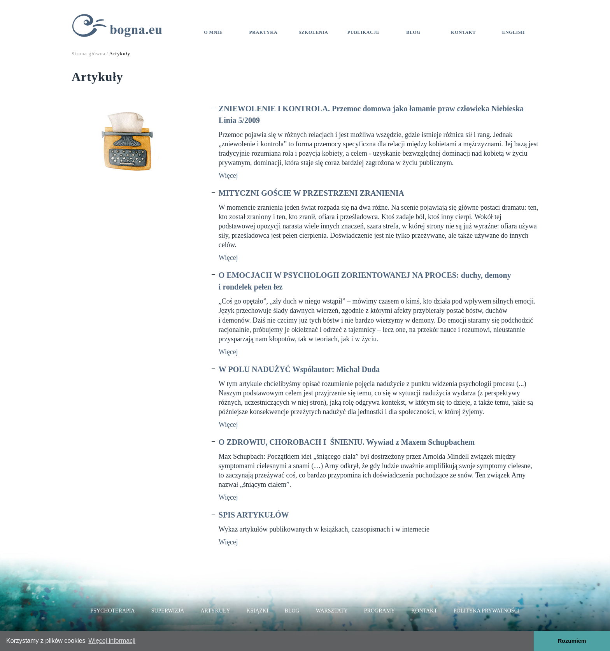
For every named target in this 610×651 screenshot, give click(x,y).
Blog (413, 32)
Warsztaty (332, 611)
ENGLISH (513, 32)
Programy (379, 611)
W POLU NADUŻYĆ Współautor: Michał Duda (299, 369)
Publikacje (363, 32)
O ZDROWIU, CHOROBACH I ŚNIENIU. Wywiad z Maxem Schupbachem (347, 442)
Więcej (228, 175)
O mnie (213, 32)
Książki (257, 611)
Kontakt (463, 32)
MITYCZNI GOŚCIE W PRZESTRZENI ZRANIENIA (311, 193)
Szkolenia (313, 32)
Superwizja (167, 611)
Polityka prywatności (487, 611)
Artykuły (215, 611)
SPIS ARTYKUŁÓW (254, 515)
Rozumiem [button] (572, 641)
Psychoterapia (112, 611)
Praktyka (263, 32)
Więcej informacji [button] (111, 640)
